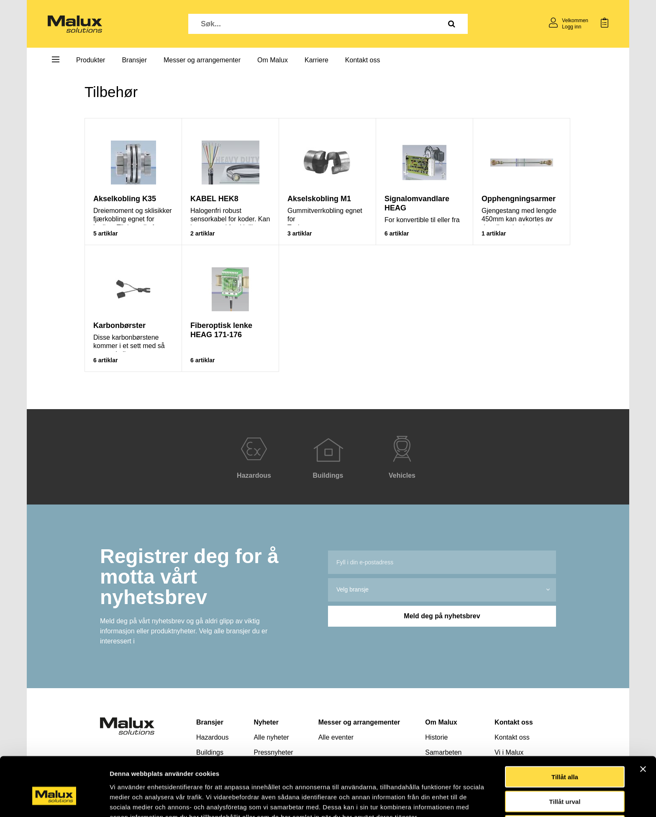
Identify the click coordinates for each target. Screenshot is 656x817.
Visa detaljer (454, 800)
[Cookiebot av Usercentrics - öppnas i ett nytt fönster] (54, 800)
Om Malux (272, 60)
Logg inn (571, 27)
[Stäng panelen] (643, 726)
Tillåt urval (565, 758)
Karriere (316, 60)
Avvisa (565, 782)
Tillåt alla (564, 733)
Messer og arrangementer (202, 60)
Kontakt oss (362, 60)
